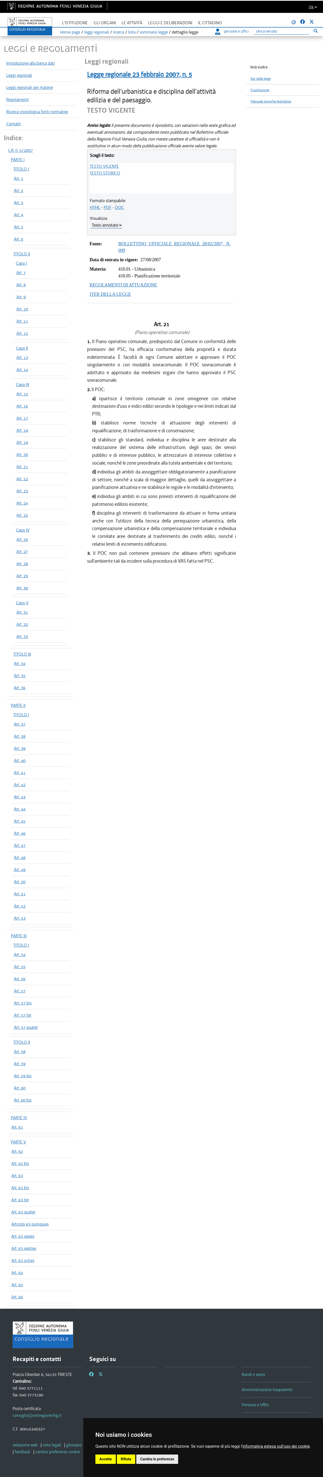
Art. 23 (22, 491)
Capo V (22, 603)
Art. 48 (19, 857)
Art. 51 (19, 894)
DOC (119, 207)
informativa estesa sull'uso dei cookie (276, 1446)
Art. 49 (19, 869)
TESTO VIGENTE (104, 166)
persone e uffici (232, 31)
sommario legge (154, 32)
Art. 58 (19, 1051)
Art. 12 (22, 333)
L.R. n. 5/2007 (20, 150)
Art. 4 (18, 215)
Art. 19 (22, 442)
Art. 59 (19, 1063)
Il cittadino (210, 23)
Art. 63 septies (23, 1248)
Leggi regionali (19, 75)
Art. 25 (22, 515)
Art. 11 (22, 321)
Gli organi (105, 23)
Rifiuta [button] (126, 1459)
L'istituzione (75, 23)
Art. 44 (19, 809)
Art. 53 (19, 918)
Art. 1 (18, 178)
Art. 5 (18, 227)
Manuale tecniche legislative (271, 101)
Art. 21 (22, 466)
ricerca (118, 32)
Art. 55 (19, 966)
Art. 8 (21, 285)
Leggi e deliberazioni (170, 23)
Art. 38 (19, 736)
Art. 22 (22, 479)
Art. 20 (22, 454)
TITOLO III (22, 654)
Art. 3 (18, 202)
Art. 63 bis (20, 1187)
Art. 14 (22, 369)
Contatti (13, 124)
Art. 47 (19, 845)
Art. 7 (21, 272)
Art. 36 (19, 687)
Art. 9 (21, 297)
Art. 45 (19, 821)
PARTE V (18, 1142)
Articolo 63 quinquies (30, 1224)
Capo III (22, 384)
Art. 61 (17, 1127)
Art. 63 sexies (22, 1236)
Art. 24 (22, 503)
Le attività (132, 23)
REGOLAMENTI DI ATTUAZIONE (123, 285)
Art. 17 (22, 418)
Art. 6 (18, 239)
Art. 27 (22, 551)
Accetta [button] (105, 1459)
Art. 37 (19, 724)
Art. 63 (17, 1175)
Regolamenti (17, 99)
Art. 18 (22, 430)
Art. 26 (22, 539)
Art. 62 (17, 1151)
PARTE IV (19, 1118)
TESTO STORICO (105, 173)
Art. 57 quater (26, 1027)
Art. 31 (22, 612)
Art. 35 (19, 675)
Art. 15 (22, 394)
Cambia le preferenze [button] (157, 1459)
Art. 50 (19, 882)
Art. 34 (19, 663)
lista (132, 32)
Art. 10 (22, 309)
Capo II (22, 348)
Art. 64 (17, 1272)
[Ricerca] (281, 31)
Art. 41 (19, 772)
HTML (95, 207)
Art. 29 (22, 576)
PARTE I (17, 159)
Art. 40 (19, 760)
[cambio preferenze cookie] (57, 1452)
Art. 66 (17, 1297)
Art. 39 (19, 748)
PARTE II (18, 705)
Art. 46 (19, 833)
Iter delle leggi (261, 78)
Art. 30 (22, 588)
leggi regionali (96, 32)
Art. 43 (19, 797)
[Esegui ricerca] (315, 30)
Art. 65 (17, 1285)
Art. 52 (19, 906)
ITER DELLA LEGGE (110, 294)
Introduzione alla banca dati (30, 63)
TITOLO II (21, 254)
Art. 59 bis (23, 1076)
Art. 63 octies (22, 1260)
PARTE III (18, 936)
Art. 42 (19, 785)
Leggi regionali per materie (29, 87)
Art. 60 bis (23, 1100)
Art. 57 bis (23, 1003)
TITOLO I (21, 169)
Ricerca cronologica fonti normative (37, 111)
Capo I (21, 263)
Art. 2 (18, 190)
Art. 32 (22, 624)
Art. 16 (22, 406)
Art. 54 (19, 954)
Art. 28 (22, 563)
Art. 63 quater (23, 1212)
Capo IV (23, 530)
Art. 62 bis (20, 1163)
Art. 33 (22, 636)
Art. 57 (19, 991)
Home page (70, 32)
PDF (108, 207)
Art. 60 (19, 1088)
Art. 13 (22, 357)
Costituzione (260, 90)
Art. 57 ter (22, 1015)
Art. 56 (19, 979)
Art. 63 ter (20, 1200)
